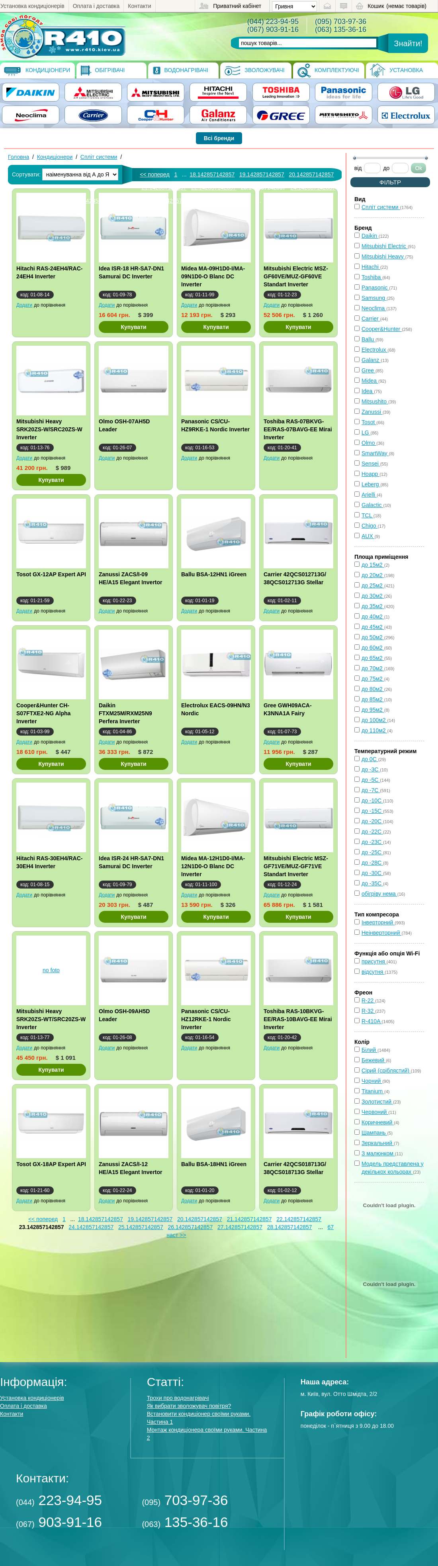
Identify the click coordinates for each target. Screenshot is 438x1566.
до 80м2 (373, 689)
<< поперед (154, 174)
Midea (370, 381)
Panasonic (375, 287)
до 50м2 (373, 637)
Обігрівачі (102, 70)
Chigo (369, 526)
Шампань (374, 1132)
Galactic (372, 505)
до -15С (372, 811)
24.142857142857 (312, 187)
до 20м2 (373, 575)
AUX (368, 536)
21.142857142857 (163, 187)
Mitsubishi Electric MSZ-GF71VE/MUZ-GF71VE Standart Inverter (296, 866)
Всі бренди (219, 138)
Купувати (133, 327)
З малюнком (378, 1153)
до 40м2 (373, 616)
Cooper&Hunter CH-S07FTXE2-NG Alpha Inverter (43, 713)
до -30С (372, 873)
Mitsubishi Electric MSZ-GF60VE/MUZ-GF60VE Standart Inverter (296, 276)
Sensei (371, 463)
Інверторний (378, 922)
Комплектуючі (328, 70)
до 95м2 (373, 710)
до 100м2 (374, 720)
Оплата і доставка (96, 6)
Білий (369, 1050)
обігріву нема (379, 894)
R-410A (372, 1021)
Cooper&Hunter (382, 329)
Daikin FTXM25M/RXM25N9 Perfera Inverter (125, 713)
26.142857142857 (190, 1227)
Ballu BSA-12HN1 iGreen (213, 574)
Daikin (370, 236)
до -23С (372, 842)
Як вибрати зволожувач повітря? (189, 1406)
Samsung (374, 298)
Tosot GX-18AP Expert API (51, 1164)
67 (330, 1227)
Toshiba (372, 277)
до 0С (370, 759)
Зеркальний (378, 1143)
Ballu (368, 339)
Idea (368, 391)
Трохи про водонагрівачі (178, 1398)
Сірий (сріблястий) (386, 1070)
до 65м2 (373, 658)
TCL (367, 515)
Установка (396, 70)
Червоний (375, 1112)
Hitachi (371, 267)
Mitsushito (375, 401)
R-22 (368, 1000)
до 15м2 (373, 565)
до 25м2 (373, 585)
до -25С (372, 852)
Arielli (369, 494)
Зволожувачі (254, 70)
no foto (51, 970)
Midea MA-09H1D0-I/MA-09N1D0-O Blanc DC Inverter (213, 276)
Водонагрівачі (180, 70)
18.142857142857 (212, 174)
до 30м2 (373, 596)
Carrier (371, 318)
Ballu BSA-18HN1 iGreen (213, 1164)
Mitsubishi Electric (385, 246)
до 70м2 (373, 668)
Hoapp (370, 474)
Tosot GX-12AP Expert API (51, 574)
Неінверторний (381, 933)
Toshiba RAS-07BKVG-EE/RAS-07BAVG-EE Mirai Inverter (298, 429)
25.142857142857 (140, 1227)
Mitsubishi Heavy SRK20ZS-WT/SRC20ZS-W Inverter (51, 1019)
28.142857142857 (289, 1227)
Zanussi (372, 412)
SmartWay (375, 453)
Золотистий (377, 1101)
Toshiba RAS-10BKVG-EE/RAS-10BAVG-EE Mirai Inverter (298, 1019)
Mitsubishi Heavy (383, 256)
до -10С (372, 800)
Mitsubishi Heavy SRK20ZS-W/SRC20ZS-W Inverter (49, 429)
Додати (24, 305)
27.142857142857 (178, 201)
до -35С (372, 883)
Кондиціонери (37, 70)
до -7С (371, 790)
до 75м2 (373, 678)
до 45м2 (373, 627)
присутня (374, 961)
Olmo (369, 443)
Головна (18, 157)
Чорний (372, 1081)
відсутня (373, 972)
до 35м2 (373, 606)
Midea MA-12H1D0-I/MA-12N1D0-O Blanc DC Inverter (213, 866)
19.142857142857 (261, 174)
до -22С (372, 831)
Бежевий (374, 1060)
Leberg (371, 484)
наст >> (176, 1235)
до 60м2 (373, 647)
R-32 (368, 1011)
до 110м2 (374, 730)
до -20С (372, 821)
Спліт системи (98, 157)
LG (366, 432)
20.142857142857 (311, 174)
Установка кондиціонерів (32, 6)
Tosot (369, 422)
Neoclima (374, 308)
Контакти (139, 6)
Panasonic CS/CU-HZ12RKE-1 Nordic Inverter (206, 1019)
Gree (368, 370)
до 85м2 (373, 699)
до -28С (372, 862)
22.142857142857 (213, 187)
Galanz (371, 360)
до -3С (371, 769)
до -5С (371, 780)
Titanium (373, 1091)
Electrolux (374, 349)
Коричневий (378, 1122)
